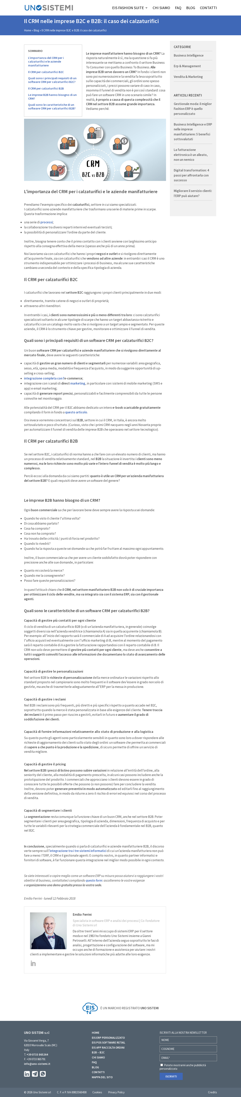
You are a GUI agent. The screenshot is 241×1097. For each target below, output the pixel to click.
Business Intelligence (189, 55)
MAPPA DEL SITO (102, 1077)
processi (46, 222)
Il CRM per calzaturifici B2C (46, 72)
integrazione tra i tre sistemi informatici (78, 851)
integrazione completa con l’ (53, 378)
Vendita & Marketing (188, 77)
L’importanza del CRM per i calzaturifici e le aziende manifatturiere (46, 61)
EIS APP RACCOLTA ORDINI (108, 1047)
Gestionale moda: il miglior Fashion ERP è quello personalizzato (193, 109)
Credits (212, 1092)
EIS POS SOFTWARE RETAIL (108, 1042)
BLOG (190, 8)
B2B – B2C (98, 1052)
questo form (94, 880)
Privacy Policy (116, 1092)
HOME (95, 1032)
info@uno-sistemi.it (37, 1064)
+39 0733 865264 (37, 1054)
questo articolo (76, 412)
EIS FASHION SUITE (128, 8)
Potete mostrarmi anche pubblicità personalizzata (183, 1066)
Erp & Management (187, 66)
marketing (77, 383)
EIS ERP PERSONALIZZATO (108, 1037)
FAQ (178, 8)
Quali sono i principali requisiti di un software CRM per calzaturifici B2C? (52, 80)
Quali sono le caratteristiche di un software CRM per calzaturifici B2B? (52, 106)
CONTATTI (208, 8)
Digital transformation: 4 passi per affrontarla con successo (191, 175)
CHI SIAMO (161, 8)
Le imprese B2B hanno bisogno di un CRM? (52, 96)
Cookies (97, 1092)
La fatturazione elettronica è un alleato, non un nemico (191, 155)
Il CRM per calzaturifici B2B (46, 88)
